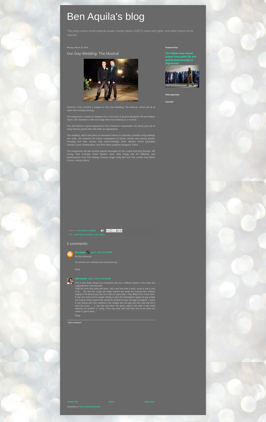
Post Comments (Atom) (89, 407)
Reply (77, 269)
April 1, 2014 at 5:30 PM (101, 252)
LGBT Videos (99, 235)
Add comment (74, 322)
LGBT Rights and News (83, 235)
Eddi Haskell (81, 278)
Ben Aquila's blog (106, 16)
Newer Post (73, 402)
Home (111, 402)
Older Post (149, 402)
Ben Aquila (80, 252)
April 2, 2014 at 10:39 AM (99, 278)
